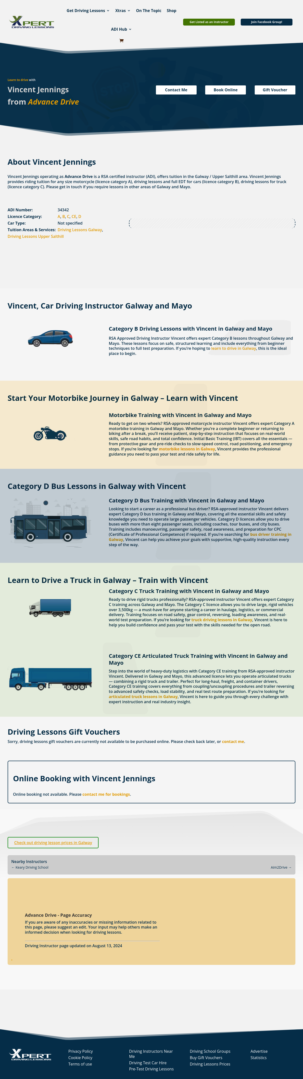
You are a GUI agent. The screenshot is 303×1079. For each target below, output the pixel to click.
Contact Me (176, 90)
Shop (171, 10)
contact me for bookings (106, 794)
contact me (233, 741)
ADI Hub (119, 29)
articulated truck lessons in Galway (143, 696)
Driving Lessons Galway (80, 229)
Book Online (226, 90)
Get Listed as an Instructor (208, 22)
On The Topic (148, 10)
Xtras (120, 10)
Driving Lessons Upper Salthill (36, 236)
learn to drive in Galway (233, 348)
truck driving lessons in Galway (221, 619)
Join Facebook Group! (266, 22)
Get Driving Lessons (86, 10)
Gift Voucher (275, 90)
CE (74, 216)
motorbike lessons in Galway (187, 449)
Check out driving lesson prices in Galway (53, 842)
